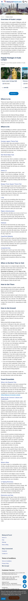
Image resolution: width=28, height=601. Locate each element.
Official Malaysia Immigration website (10, 395)
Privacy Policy (5, 563)
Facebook (4, 551)
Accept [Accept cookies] (3, 598)
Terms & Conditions (6, 561)
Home (2, 17)
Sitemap (4, 542)
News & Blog (5, 544)
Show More (13, 93)
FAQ (3, 540)
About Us (4, 537)
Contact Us (4, 553)
